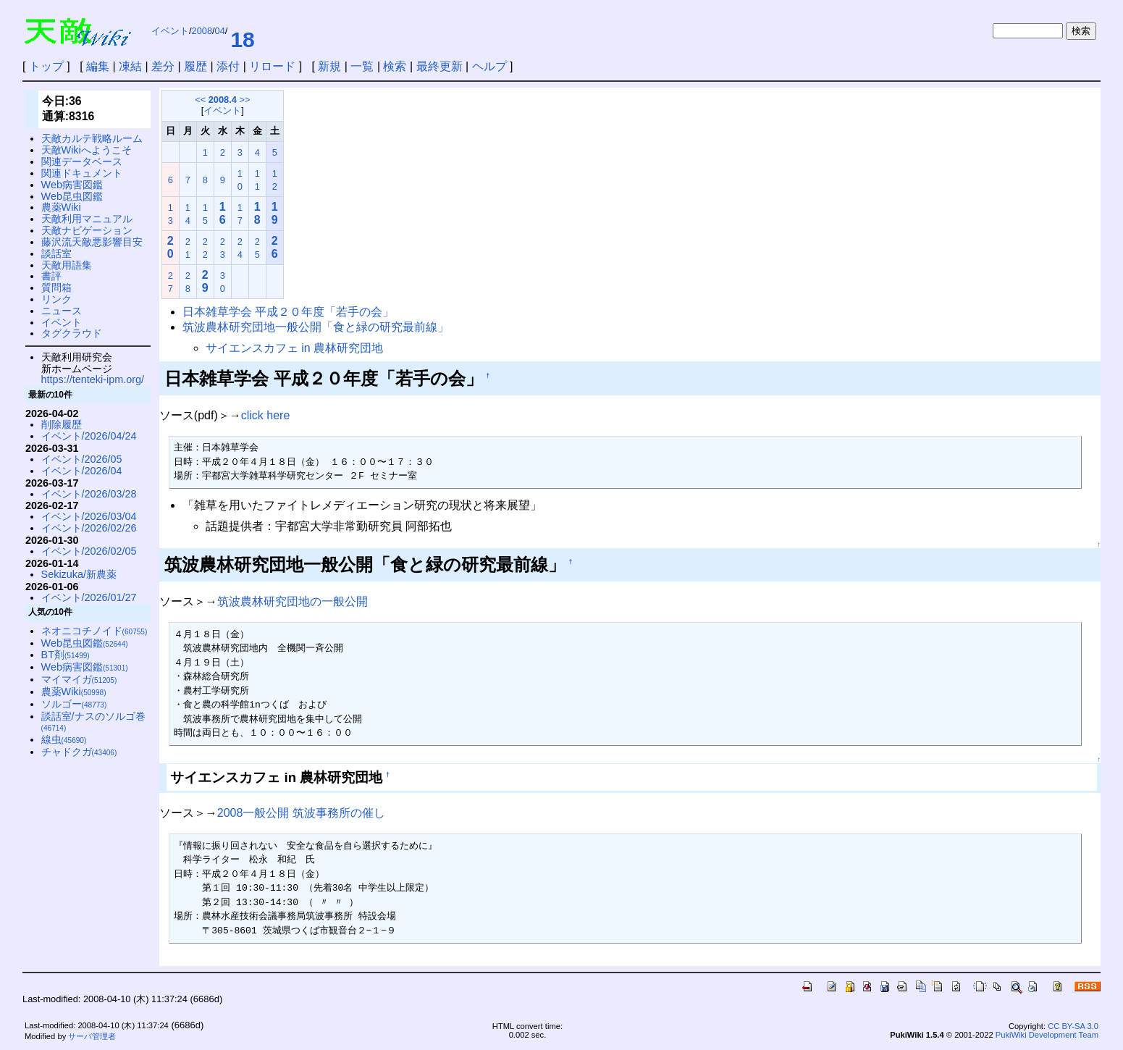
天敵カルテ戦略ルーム (92, 138)
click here (265, 415)
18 (242, 39)
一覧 (362, 66)
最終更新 (439, 66)
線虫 (64, 739)
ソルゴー (74, 704)
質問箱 (56, 287)
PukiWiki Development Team (1047, 1034)
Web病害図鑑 (72, 184)
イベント (170, 30)
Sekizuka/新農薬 (79, 574)
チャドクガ (79, 751)
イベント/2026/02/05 (89, 551)
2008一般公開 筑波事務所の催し (301, 813)
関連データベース (81, 161)
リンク (56, 299)
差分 (162, 66)
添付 (228, 66)
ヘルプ (489, 66)
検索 (394, 66)
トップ (46, 66)
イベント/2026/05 (81, 459)
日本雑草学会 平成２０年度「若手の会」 (288, 312)
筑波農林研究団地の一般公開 (292, 601)
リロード (272, 66)
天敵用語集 (66, 265)
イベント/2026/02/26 (89, 528)
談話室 (56, 253)
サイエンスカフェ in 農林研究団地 (294, 348)
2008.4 (223, 99)
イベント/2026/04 (81, 470)
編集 (97, 66)
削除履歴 (61, 424)
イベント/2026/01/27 (89, 597)
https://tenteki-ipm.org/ (92, 379)
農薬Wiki (61, 207)
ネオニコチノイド (94, 631)
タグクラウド (71, 333)
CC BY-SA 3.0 (1073, 1026)
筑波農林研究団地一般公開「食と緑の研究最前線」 (315, 327)
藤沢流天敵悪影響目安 (92, 242)
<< (200, 99)
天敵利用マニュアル (87, 218)
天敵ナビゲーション (87, 230)
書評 (51, 276)
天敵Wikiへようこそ (86, 150)
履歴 (195, 66)
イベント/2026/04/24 (89, 436)
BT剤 (65, 654)
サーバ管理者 (92, 1036)
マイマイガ (79, 679)
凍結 (130, 66)
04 (220, 30)
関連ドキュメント (81, 173)
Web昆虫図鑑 (72, 196)
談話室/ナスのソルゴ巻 (93, 721)
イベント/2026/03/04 (89, 516)
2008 (202, 30)
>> (244, 99)
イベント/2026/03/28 (89, 494)
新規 (329, 66)
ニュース (61, 310)
